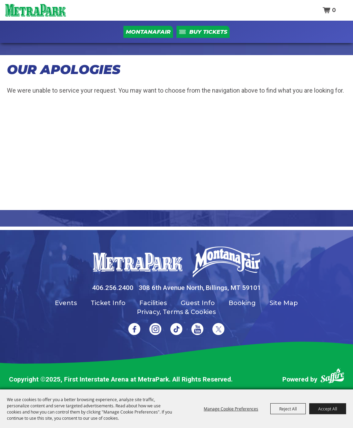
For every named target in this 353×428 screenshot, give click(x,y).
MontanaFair (148, 32)
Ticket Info (108, 303)
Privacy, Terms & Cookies (176, 312)
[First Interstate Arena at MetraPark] (35, 10)
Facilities (153, 303)
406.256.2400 (112, 288)
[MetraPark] (137, 262)
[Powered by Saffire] (332, 377)
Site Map (284, 303)
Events (66, 303)
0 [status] (334, 10)
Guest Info (198, 303)
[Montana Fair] (226, 262)
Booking (242, 303)
